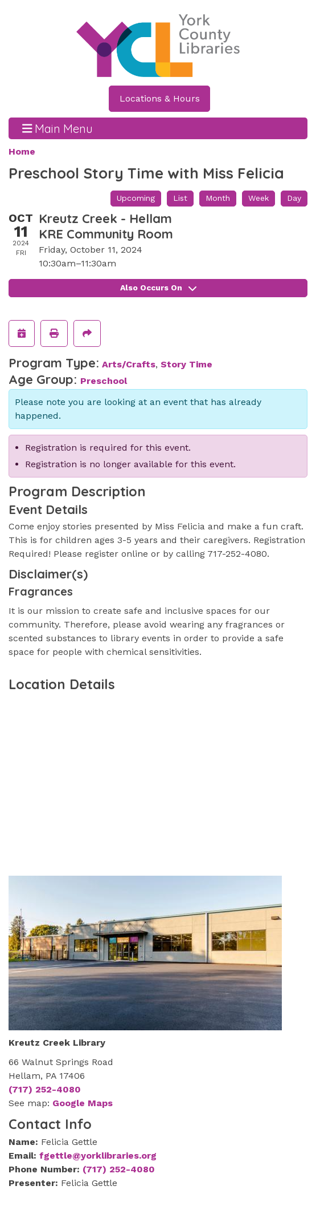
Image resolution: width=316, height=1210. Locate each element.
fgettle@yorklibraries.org (98, 1155)
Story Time (186, 364)
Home (22, 151)
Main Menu (57, 127)
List (180, 198)
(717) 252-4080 (45, 1089)
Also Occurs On (158, 287)
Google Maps (82, 1103)
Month (218, 198)
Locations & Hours (160, 98)
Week (258, 198)
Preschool (103, 380)
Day (294, 198)
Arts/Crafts (128, 364)
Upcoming (136, 198)
